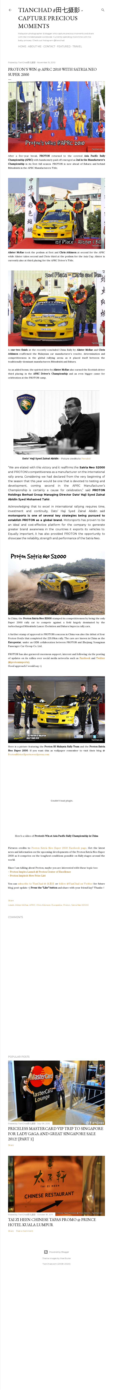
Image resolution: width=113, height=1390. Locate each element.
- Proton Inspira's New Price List (27, 875)
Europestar (57, 905)
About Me (35, 46)
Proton (66, 905)
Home (22, 46)
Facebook (85, 658)
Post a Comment (24, 1231)
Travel (77, 46)
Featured (64, 46)
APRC (32, 905)
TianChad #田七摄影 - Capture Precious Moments (50, 18)
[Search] (103, 9)
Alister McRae (21, 905)
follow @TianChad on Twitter (76, 883)
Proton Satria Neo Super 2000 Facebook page (59, 847)
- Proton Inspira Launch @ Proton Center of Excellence (39, 871)
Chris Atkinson (43, 905)
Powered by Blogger (56, 1252)
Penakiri (86, 458)
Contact (49, 46)
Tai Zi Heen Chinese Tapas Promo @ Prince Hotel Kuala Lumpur (52, 1222)
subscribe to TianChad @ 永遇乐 (35, 883)
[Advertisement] (56, 1026)
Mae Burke (65, 1258)
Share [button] (11, 900)
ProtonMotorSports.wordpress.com (28, 754)
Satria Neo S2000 (80, 905)
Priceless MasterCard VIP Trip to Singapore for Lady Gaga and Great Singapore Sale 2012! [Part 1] (55, 1133)
